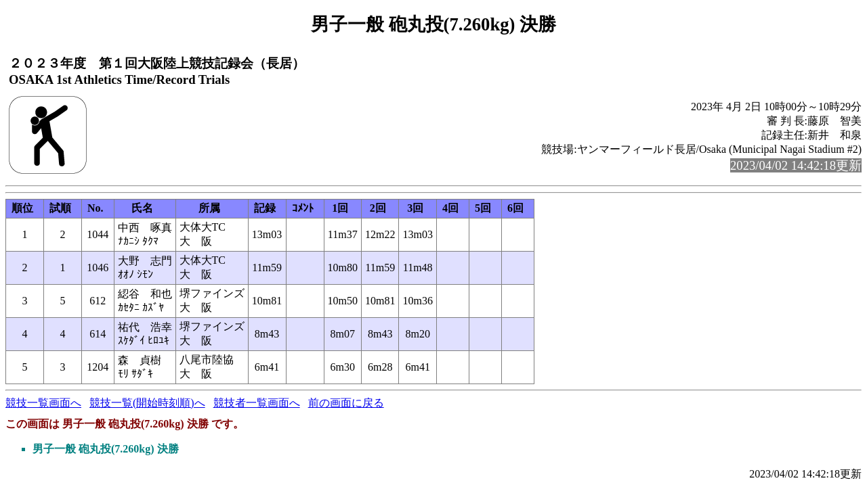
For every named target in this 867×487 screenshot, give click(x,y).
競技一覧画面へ (43, 403)
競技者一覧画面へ (256, 403)
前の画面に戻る (346, 403)
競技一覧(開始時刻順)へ (147, 403)
